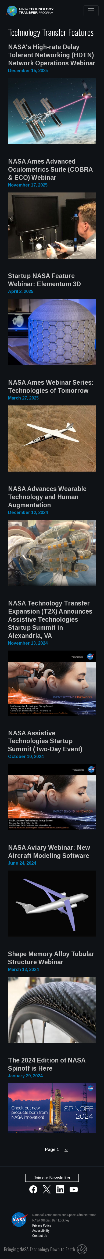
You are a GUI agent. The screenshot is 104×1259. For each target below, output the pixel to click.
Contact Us (39, 1236)
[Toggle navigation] (91, 10)
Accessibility (40, 1230)
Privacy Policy (41, 1225)
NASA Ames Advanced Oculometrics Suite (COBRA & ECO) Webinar (50, 169)
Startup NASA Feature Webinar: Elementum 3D (44, 279)
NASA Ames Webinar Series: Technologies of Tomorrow (51, 386)
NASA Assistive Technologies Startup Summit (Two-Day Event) (45, 741)
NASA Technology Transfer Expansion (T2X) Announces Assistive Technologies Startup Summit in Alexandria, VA (50, 619)
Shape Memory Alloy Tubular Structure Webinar (51, 958)
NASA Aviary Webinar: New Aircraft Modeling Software (49, 851)
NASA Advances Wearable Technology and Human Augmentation (47, 497)
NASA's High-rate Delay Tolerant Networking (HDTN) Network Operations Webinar (51, 55)
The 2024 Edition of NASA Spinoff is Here (46, 1064)
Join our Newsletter (52, 1178)
